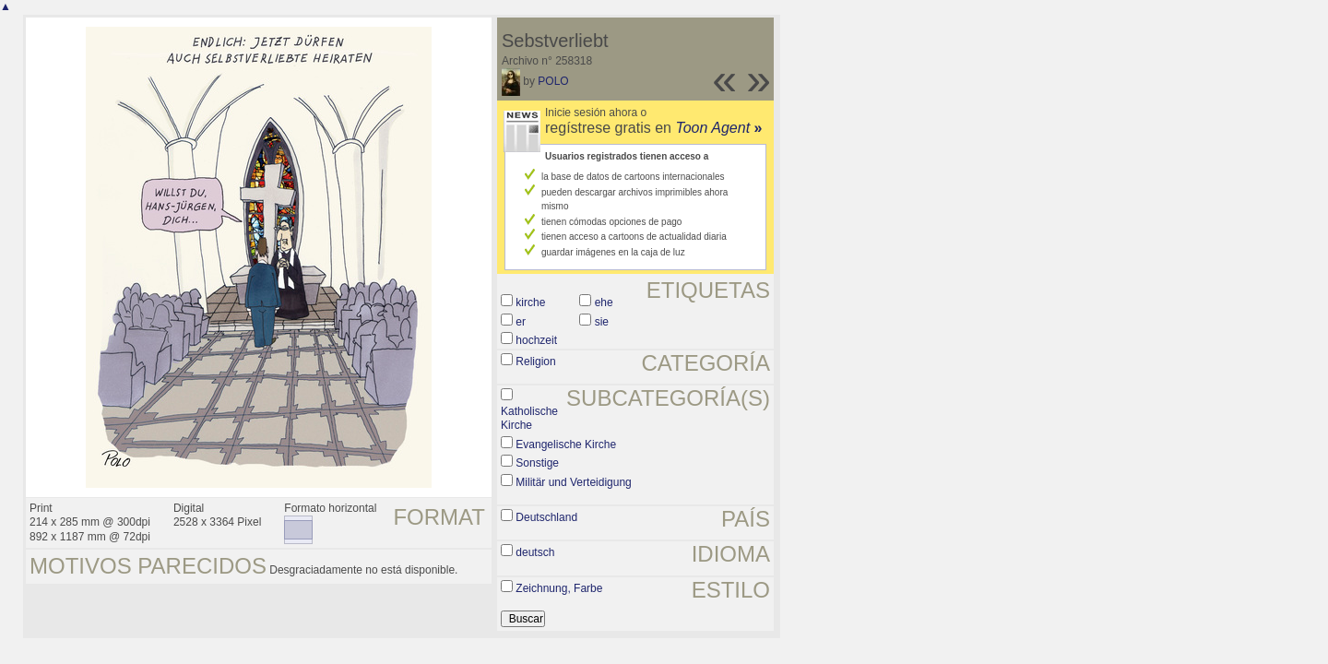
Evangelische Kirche (566, 444)
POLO (553, 81)
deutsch (535, 552)
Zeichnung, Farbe (559, 588)
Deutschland (546, 517)
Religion (535, 361)
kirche (530, 302)
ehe (604, 302)
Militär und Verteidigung (573, 482)
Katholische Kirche (529, 419)
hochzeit (536, 340)
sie (602, 321)
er (521, 321)
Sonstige (537, 462)
